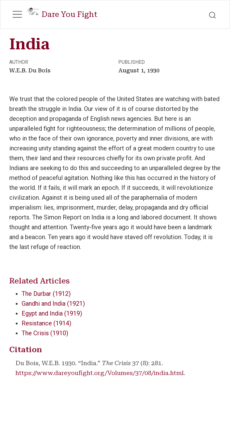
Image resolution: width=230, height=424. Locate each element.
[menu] (17, 14)
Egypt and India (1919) (52, 313)
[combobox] (213, 14)
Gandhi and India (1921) (53, 303)
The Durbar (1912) (46, 293)
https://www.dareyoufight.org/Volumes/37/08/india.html (99, 373)
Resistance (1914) (46, 323)
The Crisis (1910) (45, 333)
